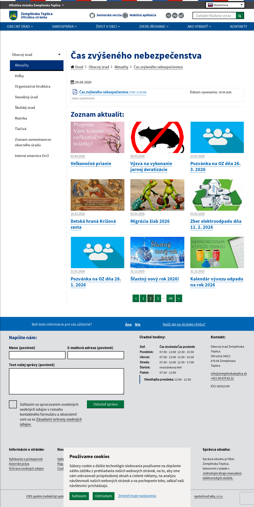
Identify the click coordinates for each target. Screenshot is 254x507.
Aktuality (22, 65)
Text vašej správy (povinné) (32, 364)
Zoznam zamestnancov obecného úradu (33, 142)
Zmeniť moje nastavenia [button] (137, 496)
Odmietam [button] (103, 496)
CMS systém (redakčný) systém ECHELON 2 (54, 496)
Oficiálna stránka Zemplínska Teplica (36, 5)
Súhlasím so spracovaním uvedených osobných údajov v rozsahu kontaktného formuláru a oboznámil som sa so (51, 414)
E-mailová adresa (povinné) (90, 347)
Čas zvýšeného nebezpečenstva (158, 66)
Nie (138, 324)
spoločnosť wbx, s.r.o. (208, 496)
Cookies (62, 468)
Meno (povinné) (22, 347)
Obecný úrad (22, 54)
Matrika (21, 118)
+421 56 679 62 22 (222, 378)
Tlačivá (20, 128)
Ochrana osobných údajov (26, 468)
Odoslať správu (105, 404)
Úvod (77, 66)
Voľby (19, 75)
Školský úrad (25, 107)
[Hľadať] (240, 15)
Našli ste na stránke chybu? (184, 324)
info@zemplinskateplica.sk (229, 373)
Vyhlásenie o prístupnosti (26, 459)
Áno (129, 324)
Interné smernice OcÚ (32, 155)
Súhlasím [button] (79, 496)
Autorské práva (19, 464)
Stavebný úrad (26, 97)
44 (170, 298)
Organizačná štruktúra (32, 86)
